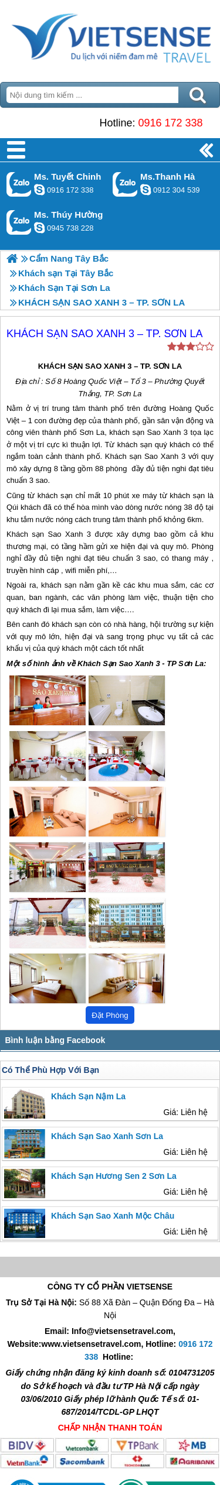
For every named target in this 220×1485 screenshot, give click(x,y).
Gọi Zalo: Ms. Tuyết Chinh (19, 184)
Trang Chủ (110, 38)
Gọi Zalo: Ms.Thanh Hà (125, 184)
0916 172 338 (170, 123)
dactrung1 (39, 228)
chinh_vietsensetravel (39, 190)
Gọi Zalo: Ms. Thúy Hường (19, 222)
